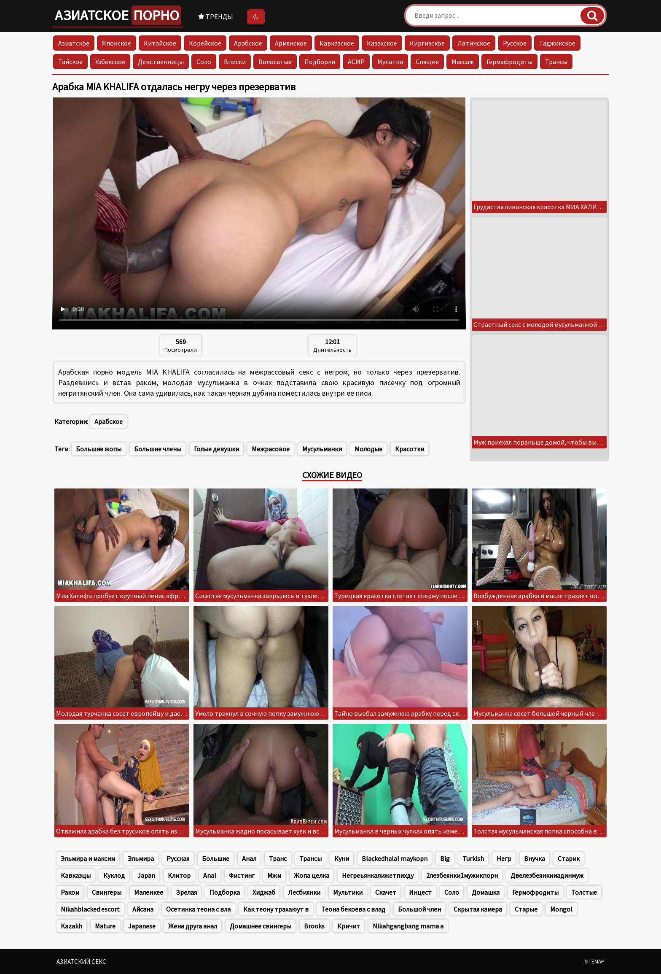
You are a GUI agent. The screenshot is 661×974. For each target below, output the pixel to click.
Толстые (584, 892)
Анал (249, 858)
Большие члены (157, 449)
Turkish (473, 858)
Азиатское (118, 15)
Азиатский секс (81, 962)
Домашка (486, 892)
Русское (515, 43)
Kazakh (71, 926)
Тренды (215, 16)
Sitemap (595, 961)
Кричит (348, 926)
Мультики (348, 892)
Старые (526, 909)
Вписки (235, 61)
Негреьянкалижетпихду (378, 875)
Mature (105, 926)
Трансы (556, 61)
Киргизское (427, 43)
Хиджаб (264, 892)
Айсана (142, 909)
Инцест (420, 892)
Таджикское (557, 43)
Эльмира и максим (88, 858)
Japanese (142, 926)
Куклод (114, 875)
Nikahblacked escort (90, 909)
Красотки (409, 449)
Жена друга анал (192, 926)
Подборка (225, 892)
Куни (341, 858)
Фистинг (242, 875)
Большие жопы (98, 449)
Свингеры (106, 892)
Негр (504, 858)
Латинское (473, 43)
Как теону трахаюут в (276, 909)
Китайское (160, 43)
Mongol (561, 909)
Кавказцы (76, 875)
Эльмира (141, 858)
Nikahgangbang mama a (408, 926)
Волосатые (275, 61)
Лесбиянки (304, 892)
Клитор (179, 875)
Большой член (419, 909)
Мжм (274, 875)
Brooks (314, 926)
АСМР (356, 61)
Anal (209, 875)
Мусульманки (322, 449)
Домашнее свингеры (260, 926)
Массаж (462, 61)
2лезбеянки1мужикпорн (462, 875)
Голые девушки (216, 449)
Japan (146, 875)
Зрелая (186, 892)
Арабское (248, 43)
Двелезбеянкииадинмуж (547, 875)
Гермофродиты (535, 892)
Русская (178, 858)
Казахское (382, 43)
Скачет (385, 892)
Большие (215, 858)
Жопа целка (311, 875)
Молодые (368, 449)
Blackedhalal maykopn (394, 858)
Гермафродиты (509, 61)
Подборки (319, 61)
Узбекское (110, 61)
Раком (70, 892)
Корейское (205, 43)
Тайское (70, 61)
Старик (569, 858)
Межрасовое (271, 449)
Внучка (534, 858)
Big (445, 858)
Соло (203, 61)
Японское (116, 43)
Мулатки (390, 61)
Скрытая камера (478, 909)
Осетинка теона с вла (198, 909)
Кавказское (337, 43)
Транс (278, 858)
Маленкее (148, 892)
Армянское (291, 43)
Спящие (427, 61)
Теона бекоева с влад (353, 909)
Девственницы (161, 61)
